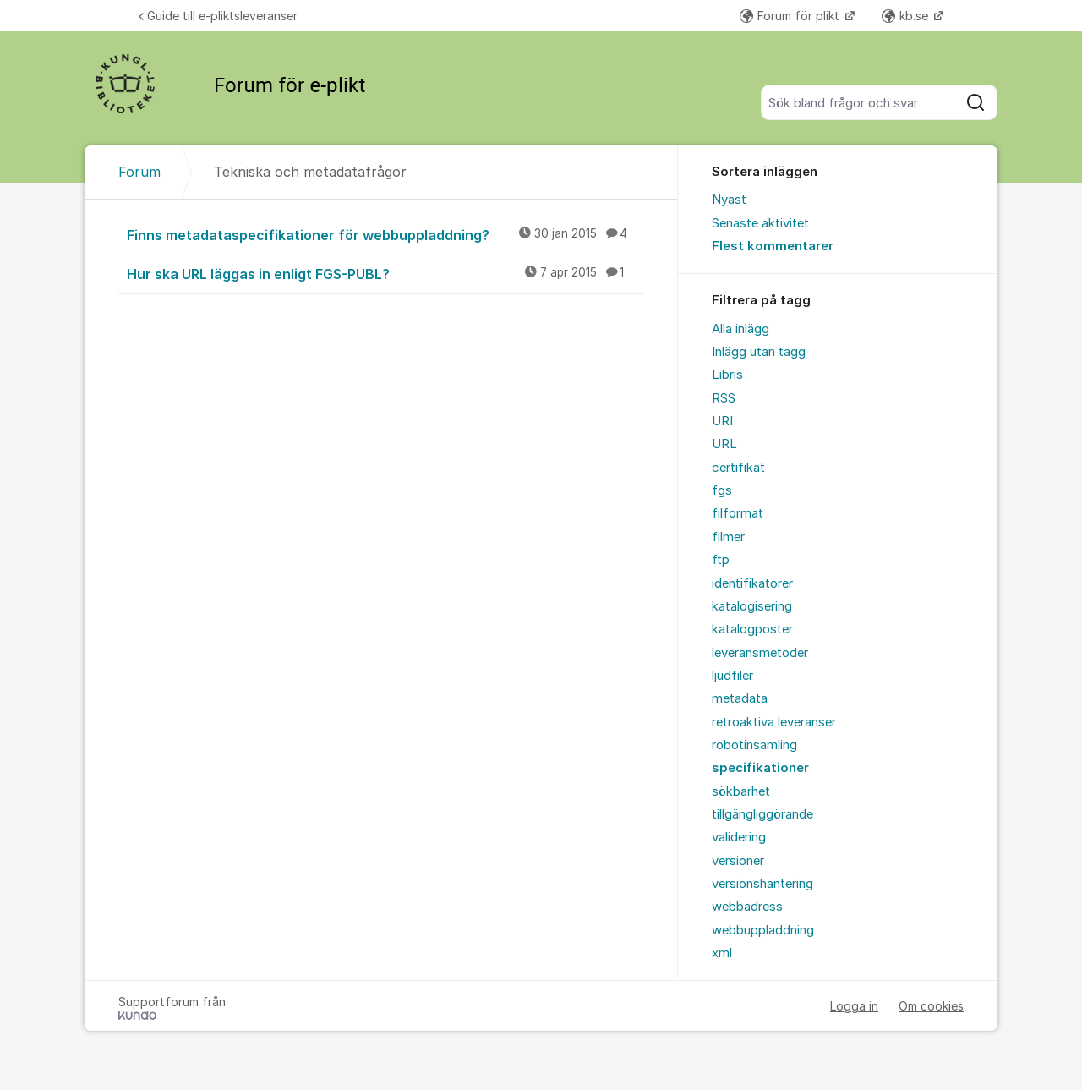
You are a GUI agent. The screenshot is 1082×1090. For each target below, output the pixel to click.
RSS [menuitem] (723, 398)
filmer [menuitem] (728, 537)
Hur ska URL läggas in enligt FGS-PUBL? (385, 273)
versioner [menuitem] (738, 860)
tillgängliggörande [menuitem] (762, 814)
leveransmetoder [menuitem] (760, 652)
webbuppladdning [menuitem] (763, 930)
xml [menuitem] (722, 953)
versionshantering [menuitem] (762, 883)
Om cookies (931, 1006)
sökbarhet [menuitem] (741, 791)
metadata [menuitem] (740, 698)
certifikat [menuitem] (738, 467)
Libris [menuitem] (727, 374)
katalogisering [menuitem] (752, 606)
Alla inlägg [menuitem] (740, 329)
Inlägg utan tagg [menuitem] (759, 351)
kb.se (907, 15)
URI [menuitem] (722, 421)
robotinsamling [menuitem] (754, 745)
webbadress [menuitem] (747, 906)
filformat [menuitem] (737, 513)
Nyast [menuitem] (729, 199)
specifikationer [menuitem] (760, 767)
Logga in (854, 1006)
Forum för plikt (791, 15)
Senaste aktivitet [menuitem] (760, 223)
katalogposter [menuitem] (752, 629)
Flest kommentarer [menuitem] (772, 246)
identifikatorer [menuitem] (752, 583)
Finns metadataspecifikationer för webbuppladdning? (385, 234)
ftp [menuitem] (721, 559)
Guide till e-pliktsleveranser (218, 15)
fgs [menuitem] (722, 490)
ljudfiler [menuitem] (732, 675)
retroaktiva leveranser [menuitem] (774, 722)
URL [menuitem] (724, 444)
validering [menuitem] (739, 837)
